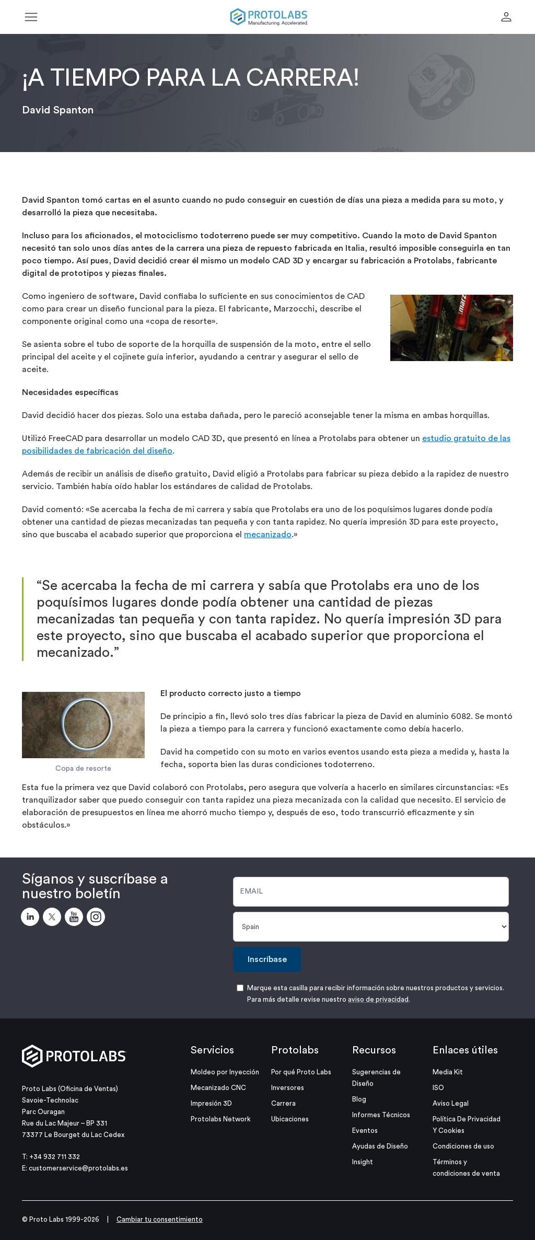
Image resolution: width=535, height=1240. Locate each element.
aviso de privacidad (378, 999)
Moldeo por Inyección (225, 1072)
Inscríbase (267, 959)
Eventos (365, 1130)
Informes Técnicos (381, 1114)
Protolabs (295, 1050)
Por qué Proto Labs (301, 1072)
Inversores (287, 1087)
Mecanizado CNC (218, 1087)
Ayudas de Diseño (380, 1146)
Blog (359, 1099)
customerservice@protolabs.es (78, 1168)
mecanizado (268, 534)
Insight (362, 1161)
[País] (371, 927)
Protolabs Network (221, 1119)
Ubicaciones (290, 1119)
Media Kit (448, 1072)
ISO (438, 1087)
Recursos (374, 1050)
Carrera (283, 1103)
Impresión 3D (211, 1103)
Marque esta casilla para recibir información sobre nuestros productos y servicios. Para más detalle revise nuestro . (375, 993)
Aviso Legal (451, 1103)
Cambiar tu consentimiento (160, 1219)
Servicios (212, 1050)
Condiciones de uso (463, 1146)
